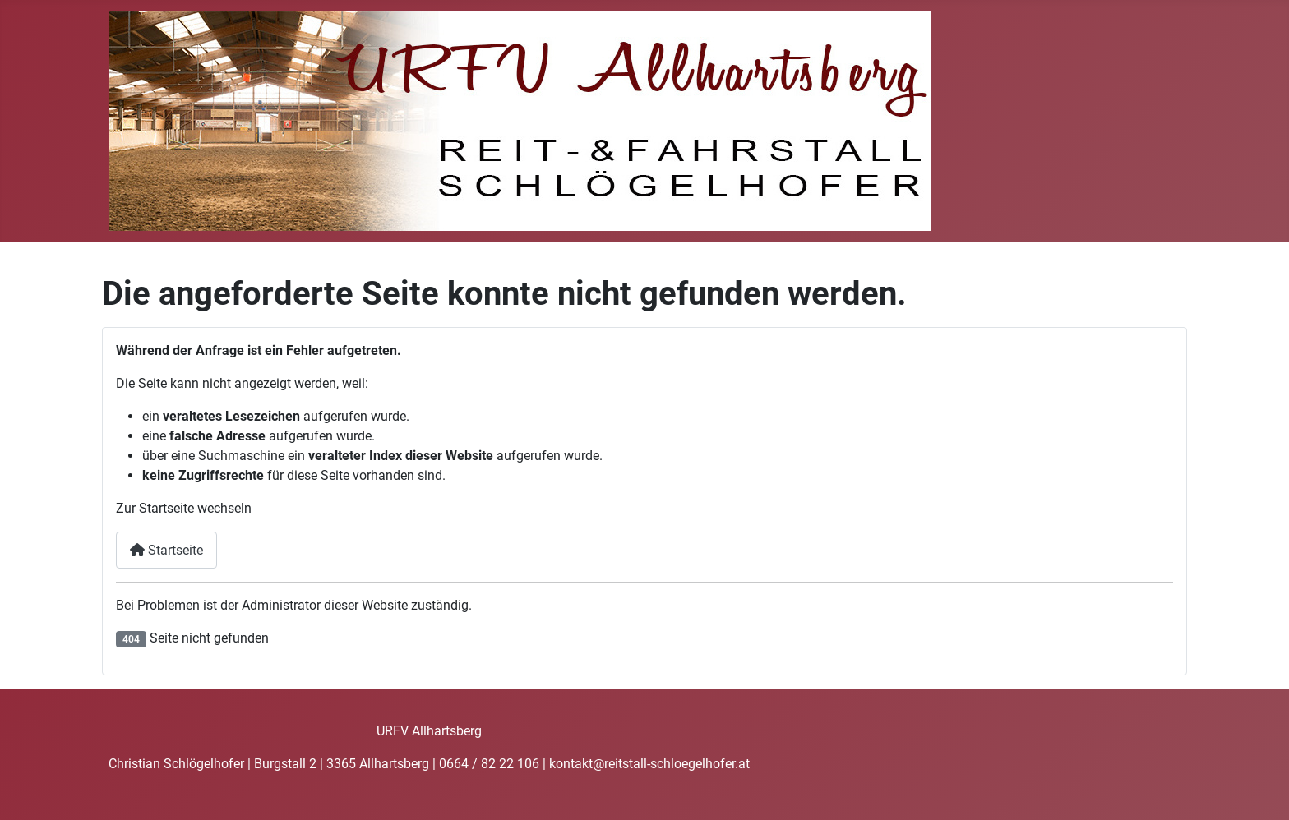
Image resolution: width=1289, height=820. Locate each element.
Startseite (166, 550)
